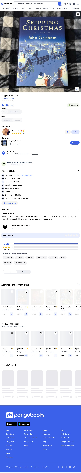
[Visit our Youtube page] (70, 467)
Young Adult (6, 8)
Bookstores (75, 8)
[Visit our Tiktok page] (74, 467)
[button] (40, 171)
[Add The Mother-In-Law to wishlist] (41, 333)
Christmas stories (25, 175)
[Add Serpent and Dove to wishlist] (26, 333)
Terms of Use (35, 467)
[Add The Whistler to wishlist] (26, 291)
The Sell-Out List (30, 438)
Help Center (65, 434)
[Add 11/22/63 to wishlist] (70, 333)
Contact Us (65, 438)
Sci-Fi (22, 8)
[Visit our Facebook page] (58, 467)
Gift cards (9, 457)
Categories (10, 442)
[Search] (59, 4)
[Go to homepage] (6, 4)
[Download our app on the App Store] (11, 424)
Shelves (9, 449)
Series (8, 453)
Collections (10, 438)
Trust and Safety (49, 438)
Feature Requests (67, 446)
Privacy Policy (45, 467)
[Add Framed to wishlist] (55, 291)
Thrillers (29, 8)
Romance (38, 8)
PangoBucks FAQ (67, 442)
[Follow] (75, 132)
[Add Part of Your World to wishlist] (12, 333)
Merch (45, 449)
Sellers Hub (28, 434)
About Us (46, 434)
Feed (26, 446)
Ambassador (47, 446)
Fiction (15, 175)
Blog (44, 442)
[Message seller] (68, 132)
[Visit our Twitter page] (62, 467)
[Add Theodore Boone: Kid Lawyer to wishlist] (70, 291)
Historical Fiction (48, 8)
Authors (9, 446)
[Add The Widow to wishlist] (41, 291)
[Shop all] (75, 143)
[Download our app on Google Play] (24, 424)
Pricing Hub (28, 442)
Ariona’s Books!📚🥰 (18, 131)
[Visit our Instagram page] (66, 467)
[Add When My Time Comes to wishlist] (12, 291)
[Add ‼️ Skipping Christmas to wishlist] (78, 14)
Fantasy (15, 8)
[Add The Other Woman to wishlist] (55, 333)
